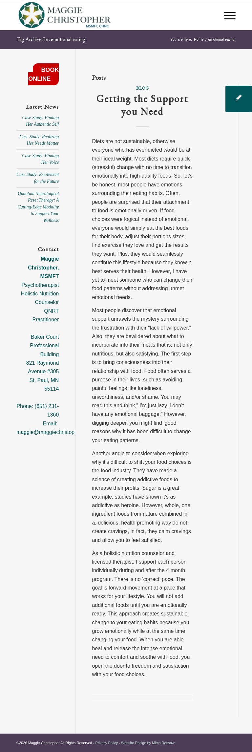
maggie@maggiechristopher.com (54, 432)
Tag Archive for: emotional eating (50, 39)
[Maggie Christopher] (65, 15)
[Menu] (227, 15)
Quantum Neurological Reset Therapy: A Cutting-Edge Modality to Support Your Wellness (38, 207)
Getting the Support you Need (142, 105)
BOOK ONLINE (43, 74)
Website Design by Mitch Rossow (148, 743)
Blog (142, 88)
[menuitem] (227, 15)
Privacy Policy (106, 743)
